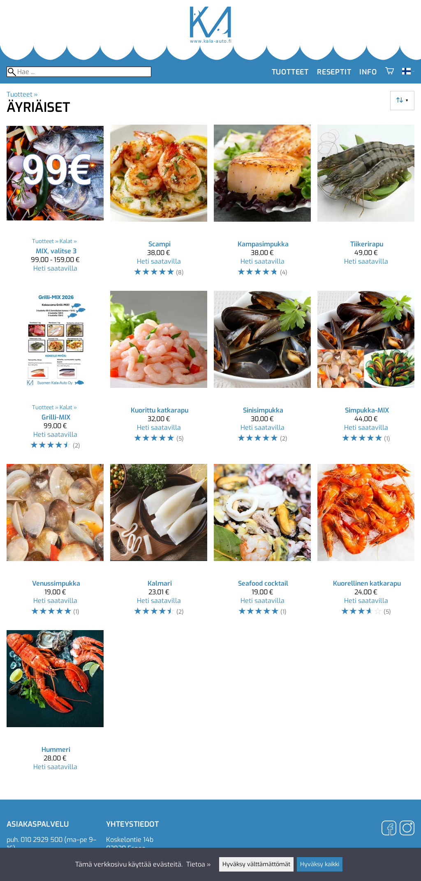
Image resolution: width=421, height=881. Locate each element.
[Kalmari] (158, 544)
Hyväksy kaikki (319, 864)
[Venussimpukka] (55, 544)
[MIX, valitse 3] (55, 204)
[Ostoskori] (389, 72)
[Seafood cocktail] (262, 544)
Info (368, 72)
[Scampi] (158, 204)
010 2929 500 (41, 839)
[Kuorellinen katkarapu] (365, 544)
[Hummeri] (55, 704)
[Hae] (79, 72)
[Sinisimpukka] (262, 374)
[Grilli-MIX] (55, 374)
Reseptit (334, 72)
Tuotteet (290, 72)
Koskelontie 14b (129, 839)
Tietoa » (198, 864)
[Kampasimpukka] (262, 204)
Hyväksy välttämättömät (256, 864)
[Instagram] (407, 829)
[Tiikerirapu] (365, 204)
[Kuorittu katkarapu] (158, 374)
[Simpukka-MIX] (365, 374)
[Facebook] (389, 829)
